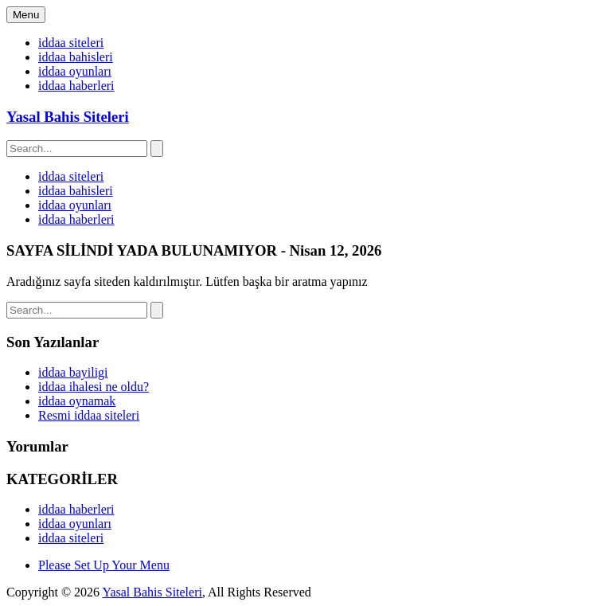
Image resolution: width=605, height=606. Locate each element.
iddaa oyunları (74, 71)
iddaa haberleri (76, 85)
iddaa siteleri (70, 42)
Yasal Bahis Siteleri (67, 116)
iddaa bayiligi (73, 372)
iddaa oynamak (76, 401)
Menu (26, 15)
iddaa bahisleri (75, 57)
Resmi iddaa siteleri (88, 415)
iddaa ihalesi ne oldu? (93, 386)
